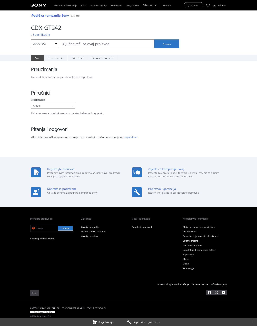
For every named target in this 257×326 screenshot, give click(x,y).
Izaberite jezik (38, 100)
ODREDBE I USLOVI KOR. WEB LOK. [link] (45, 308)
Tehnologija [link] (188, 268)
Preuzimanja (55, 58)
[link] (34, 293)
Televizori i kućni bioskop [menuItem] (65, 5)
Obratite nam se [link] (200, 284)
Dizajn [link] (186, 263)
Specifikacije (41, 34)
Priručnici (77, 58)
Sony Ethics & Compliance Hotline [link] (199, 250)
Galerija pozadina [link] (89, 236)
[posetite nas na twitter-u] (216, 292)
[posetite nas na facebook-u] (209, 292)
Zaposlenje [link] (188, 254)
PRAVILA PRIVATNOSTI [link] (96, 308)
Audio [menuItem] (83, 5)
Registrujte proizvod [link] (142, 227)
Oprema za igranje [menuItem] (98, 5)
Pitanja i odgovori (102, 58)
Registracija (103, 321)
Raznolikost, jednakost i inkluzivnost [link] (200, 236)
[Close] (254, 322)
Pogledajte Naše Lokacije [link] (42, 238)
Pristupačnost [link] (190, 231)
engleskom (131, 137)
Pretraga (167, 44)
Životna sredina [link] (190, 240)
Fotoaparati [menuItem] (116, 5)
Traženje (65, 228)
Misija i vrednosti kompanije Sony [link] (199, 227)
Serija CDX (75, 16)
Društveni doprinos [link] (192, 245)
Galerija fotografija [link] (90, 227)
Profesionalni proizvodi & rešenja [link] (173, 284)
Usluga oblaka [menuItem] (132, 5)
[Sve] (37, 58)
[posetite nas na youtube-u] (223, 292)
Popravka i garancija (143, 321)
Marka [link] (186, 259)
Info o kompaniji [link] (219, 284)
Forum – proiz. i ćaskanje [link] (93, 231)
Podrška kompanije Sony (50, 15)
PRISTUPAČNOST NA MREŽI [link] (73, 308)
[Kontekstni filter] (45, 43)
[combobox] (92, 43)
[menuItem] (166, 5)
